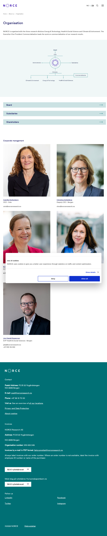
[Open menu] (102, 5)
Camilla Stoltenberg (10, 200)
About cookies (11, 413)
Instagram (61, 503)
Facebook (61, 498)
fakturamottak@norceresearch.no (48, 450)
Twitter (8, 503)
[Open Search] (97, 6)
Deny (53, 279)
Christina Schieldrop (64, 200)
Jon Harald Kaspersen (11, 338)
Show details (91, 272)
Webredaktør (30, 526)
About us (11, 14)
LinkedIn (8, 498)
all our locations (36, 403)
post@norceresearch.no (21, 393)
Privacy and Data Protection (17, 408)
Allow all (84, 279)
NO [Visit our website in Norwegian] (88, 5)
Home (5, 14)
